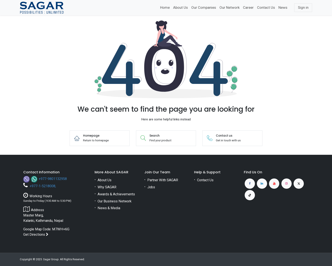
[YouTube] (274, 183)
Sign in (303, 7)
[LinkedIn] (262, 183)
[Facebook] (250, 183)
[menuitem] (164, 7)
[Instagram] (286, 183)
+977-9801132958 (53, 179)
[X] (299, 183)
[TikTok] (250, 195)
